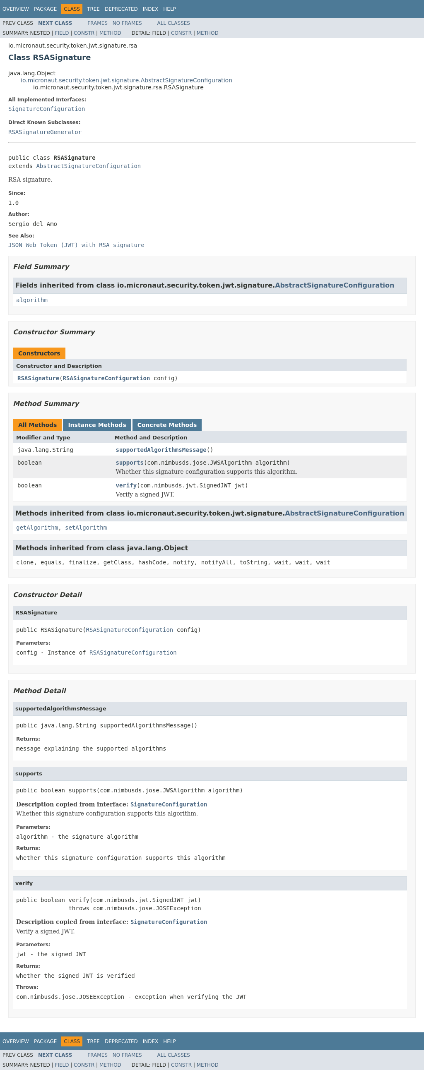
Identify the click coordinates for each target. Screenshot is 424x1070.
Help (169, 9)
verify (126, 485)
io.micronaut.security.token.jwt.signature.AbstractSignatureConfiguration (126, 80)
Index (151, 9)
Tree (93, 9)
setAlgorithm (86, 527)
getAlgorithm (37, 527)
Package (45, 9)
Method (110, 33)
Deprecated (121, 9)
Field (62, 33)
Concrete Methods (167, 425)
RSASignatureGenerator (45, 132)
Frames (97, 23)
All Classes (173, 23)
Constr (84, 33)
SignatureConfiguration (46, 109)
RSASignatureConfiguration (106, 378)
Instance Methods (97, 425)
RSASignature (38, 378)
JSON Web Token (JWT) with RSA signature (76, 245)
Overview (15, 9)
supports (130, 462)
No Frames (127, 23)
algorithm (32, 300)
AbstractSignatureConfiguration (88, 166)
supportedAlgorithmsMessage (161, 449)
